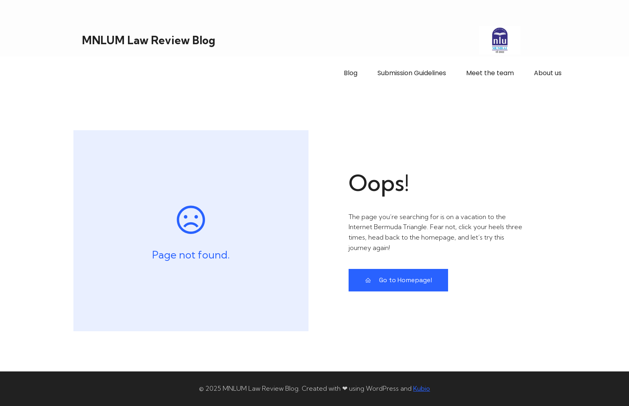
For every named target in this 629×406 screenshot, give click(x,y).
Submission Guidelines (411, 73)
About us (548, 73)
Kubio (421, 388)
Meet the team (490, 73)
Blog (350, 73)
